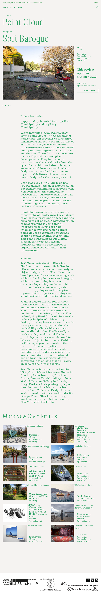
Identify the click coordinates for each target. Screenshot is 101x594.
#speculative (84, 56)
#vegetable (83, 437)
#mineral (81, 498)
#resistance (35, 439)
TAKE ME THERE (87, 90)
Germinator (79, 426)
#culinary (82, 441)
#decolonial (35, 521)
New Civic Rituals (12, 7)
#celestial (83, 457)
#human (32, 437)
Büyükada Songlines (82, 485)
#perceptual (83, 58)
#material (82, 537)
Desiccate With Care (35, 466)
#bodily (33, 441)
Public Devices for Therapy (38, 446)
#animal (91, 498)
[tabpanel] (39, 73)
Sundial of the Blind (82, 446)
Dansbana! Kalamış (35, 426)
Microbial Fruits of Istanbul (38, 485)
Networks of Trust (34, 526)
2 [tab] (5, 105)
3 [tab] (8, 105)
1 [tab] (3, 105)
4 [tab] (10, 105)
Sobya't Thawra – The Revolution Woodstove (83, 506)
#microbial (35, 498)
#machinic (82, 54)
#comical (81, 60)
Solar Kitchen (80, 466)
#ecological (83, 478)
